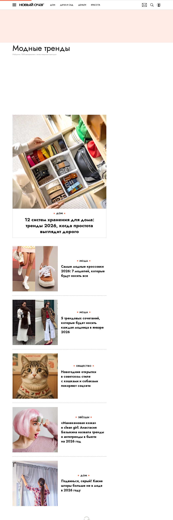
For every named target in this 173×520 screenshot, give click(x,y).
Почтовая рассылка (144, 5)
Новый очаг (31, 5)
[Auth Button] (159, 5)
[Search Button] (152, 5)
